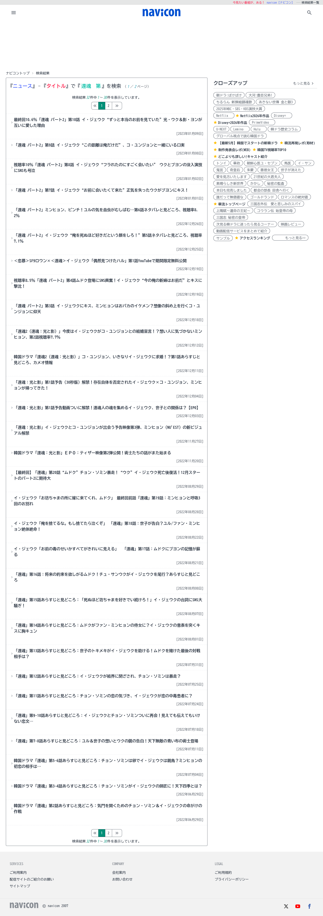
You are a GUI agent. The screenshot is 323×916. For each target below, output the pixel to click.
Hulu (259, 129)
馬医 (287, 163)
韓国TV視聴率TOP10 (271, 150)
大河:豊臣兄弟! (260, 95)
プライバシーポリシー (232, 879)
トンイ (221, 163)
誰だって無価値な (229, 197)
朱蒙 (250, 170)
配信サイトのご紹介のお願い (32, 879)
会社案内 (119, 872)
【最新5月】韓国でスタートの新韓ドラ (248, 143)
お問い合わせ (122, 879)
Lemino (240, 129)
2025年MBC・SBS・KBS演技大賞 (239, 109)
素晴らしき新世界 (229, 183)
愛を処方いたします (231, 176)
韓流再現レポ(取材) (299, 143)
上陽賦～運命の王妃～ (233, 210)
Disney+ (281, 115)
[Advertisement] (161, 44)
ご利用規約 (223, 872)
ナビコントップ (18, 73)
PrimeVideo (262, 122)
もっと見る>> (290, 238)
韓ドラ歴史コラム (284, 129)
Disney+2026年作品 (232, 122)
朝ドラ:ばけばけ (229, 95)
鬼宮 (219, 170)
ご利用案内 (18, 872)
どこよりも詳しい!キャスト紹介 (242, 156)
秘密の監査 (275, 183)
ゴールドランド (262, 197)
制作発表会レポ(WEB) (234, 150)
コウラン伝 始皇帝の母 (275, 210)
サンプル (223, 238)
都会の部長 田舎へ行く (271, 190)
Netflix (224, 115)
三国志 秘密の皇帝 (230, 217)
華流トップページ (231, 204)
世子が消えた (291, 170)
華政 (236, 163)
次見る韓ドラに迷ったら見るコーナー (245, 224)
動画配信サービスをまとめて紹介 (241, 231)
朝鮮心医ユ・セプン (262, 163)
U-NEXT (221, 129)
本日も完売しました (231, 190)
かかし (255, 183)
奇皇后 (235, 170)
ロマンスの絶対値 (294, 197)
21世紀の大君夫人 (267, 176)
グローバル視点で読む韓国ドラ (240, 136)
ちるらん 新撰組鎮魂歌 (234, 102)
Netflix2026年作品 (254, 116)
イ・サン (304, 163)
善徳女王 (267, 170)
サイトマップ (20, 886)
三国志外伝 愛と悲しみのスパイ (275, 204)
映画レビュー (291, 224)
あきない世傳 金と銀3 (276, 102)
